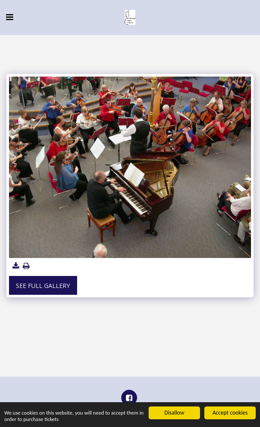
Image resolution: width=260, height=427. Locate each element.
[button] (9, 17)
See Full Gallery (43, 286)
